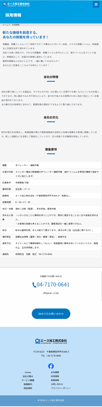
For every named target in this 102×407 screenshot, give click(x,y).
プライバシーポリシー (61, 388)
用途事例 (28, 388)
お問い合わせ (57, 384)
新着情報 (55, 380)
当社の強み (28, 377)
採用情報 (55, 377)
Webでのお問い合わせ (51, 314)
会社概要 (55, 373)
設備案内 (28, 385)
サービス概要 (28, 381)
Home (28, 373)
